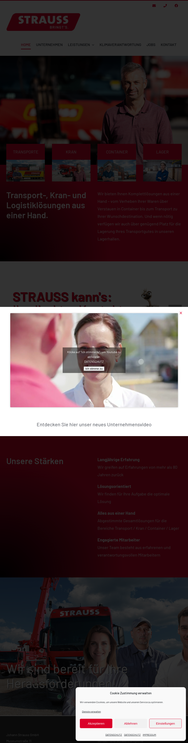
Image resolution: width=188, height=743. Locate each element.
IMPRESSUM (149, 734)
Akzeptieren (96, 723)
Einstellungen (165, 723)
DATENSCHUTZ (113, 734)
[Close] (181, 313)
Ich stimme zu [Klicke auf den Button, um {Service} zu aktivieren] (93, 368)
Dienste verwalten (91, 711)
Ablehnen (130, 723)
